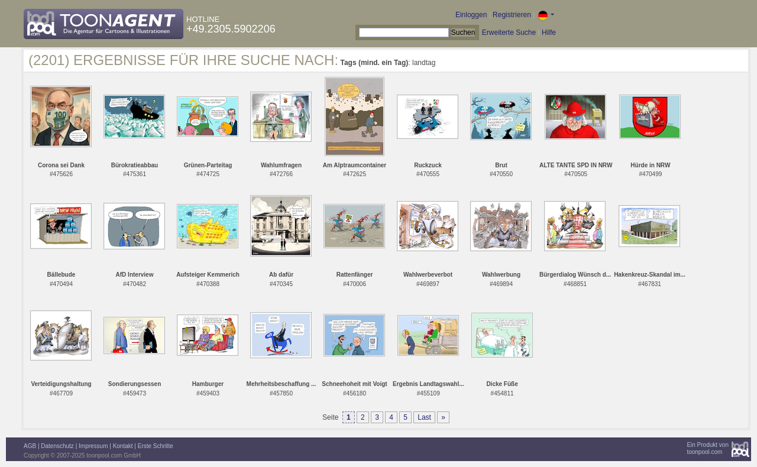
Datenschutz (57, 446)
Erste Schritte (155, 446)
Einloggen (471, 15)
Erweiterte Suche (509, 32)
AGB (30, 446)
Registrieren (512, 15)
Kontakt (123, 446)
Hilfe (549, 32)
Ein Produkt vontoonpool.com (708, 448)
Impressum (93, 446)
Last (424, 417)
